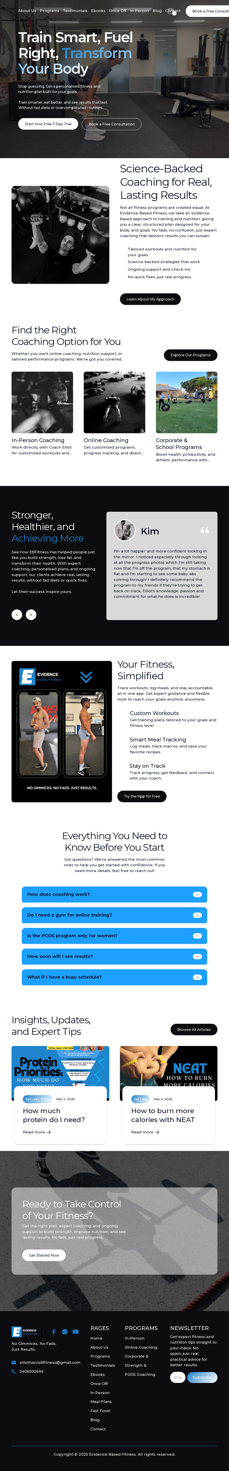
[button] (170, 11)
